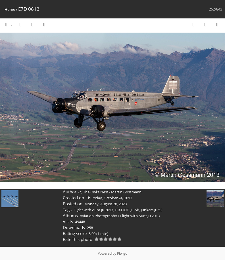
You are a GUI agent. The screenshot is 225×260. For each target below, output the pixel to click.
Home (10, 9)
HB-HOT (122, 209)
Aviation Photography (98, 215)
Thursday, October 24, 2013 (109, 197)
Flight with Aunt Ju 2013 (93, 209)
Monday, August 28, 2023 (105, 203)
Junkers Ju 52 (151, 209)
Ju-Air (134, 209)
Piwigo (122, 253)
